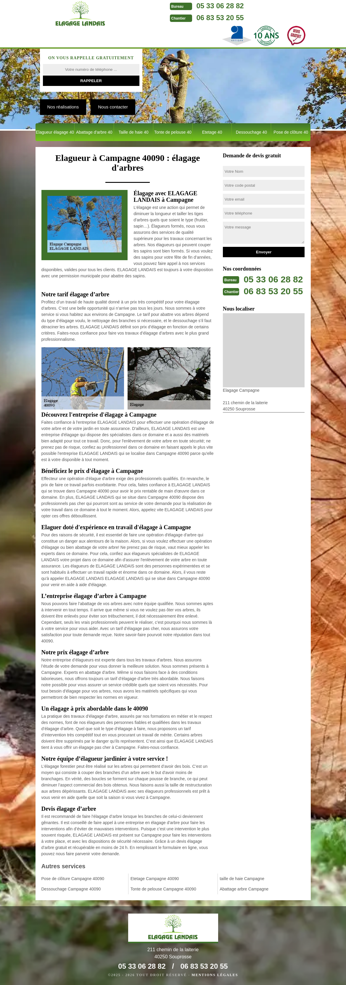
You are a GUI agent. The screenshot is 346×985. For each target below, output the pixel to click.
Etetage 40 (212, 132)
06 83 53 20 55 (220, 18)
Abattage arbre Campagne (244, 889)
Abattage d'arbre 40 (94, 132)
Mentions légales (214, 975)
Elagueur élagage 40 (55, 132)
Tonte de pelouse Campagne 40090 (163, 889)
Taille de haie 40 (133, 132)
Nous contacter (113, 106)
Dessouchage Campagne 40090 (71, 889)
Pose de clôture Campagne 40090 (72, 878)
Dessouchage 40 (251, 132)
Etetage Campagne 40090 (155, 878)
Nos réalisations (63, 106)
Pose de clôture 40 (290, 132)
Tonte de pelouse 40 (172, 132)
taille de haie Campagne (242, 878)
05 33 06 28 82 (220, 6)
